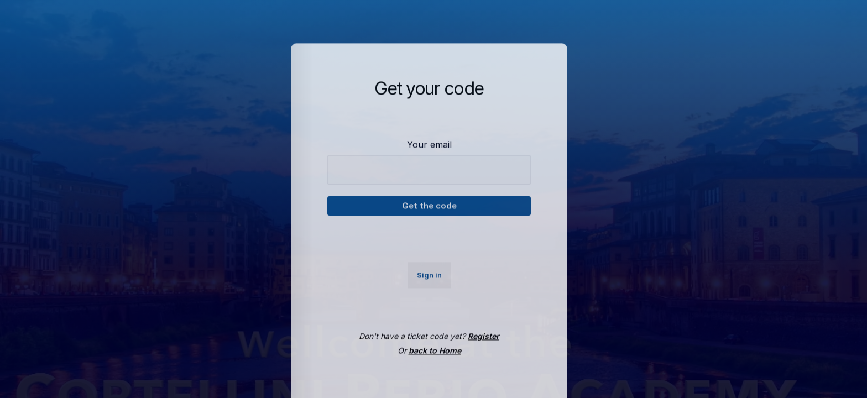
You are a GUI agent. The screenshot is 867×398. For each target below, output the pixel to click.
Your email (429, 150)
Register (483, 343)
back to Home (435, 357)
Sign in (429, 281)
